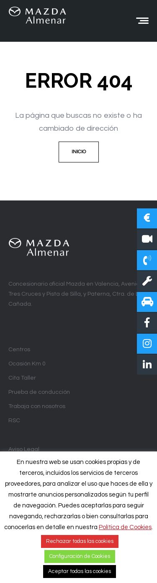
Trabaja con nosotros (36, 406)
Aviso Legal (23, 449)
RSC (14, 420)
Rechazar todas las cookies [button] (79, 541)
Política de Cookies (125, 527)
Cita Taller (22, 378)
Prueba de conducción (39, 392)
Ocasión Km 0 (27, 364)
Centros (19, 349)
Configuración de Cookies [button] (79, 556)
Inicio (79, 152)
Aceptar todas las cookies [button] (79, 571)
